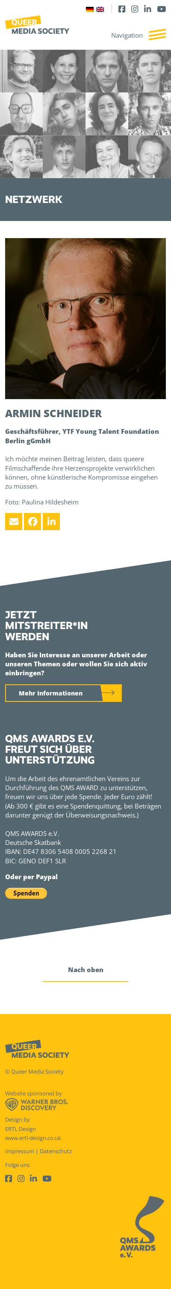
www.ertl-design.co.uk (33, 1138)
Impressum (19, 1151)
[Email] (13, 521)
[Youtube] (161, 8)
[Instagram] (134, 8)
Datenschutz (56, 1151)
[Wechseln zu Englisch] (100, 9)
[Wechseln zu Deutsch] (90, 9)
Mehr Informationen (51, 693)
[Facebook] (121, 8)
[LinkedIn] (147, 8)
